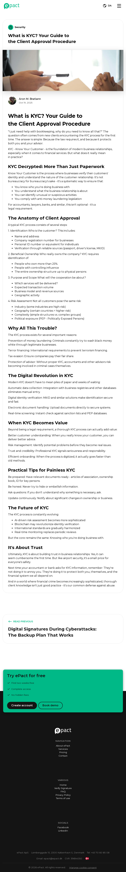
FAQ (63, 791)
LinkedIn (63, 830)
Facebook (63, 827)
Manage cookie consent (83, 867)
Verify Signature (63, 788)
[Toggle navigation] (119, 6)
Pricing (63, 752)
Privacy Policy (63, 795)
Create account (22, 705)
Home (63, 785)
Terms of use (63, 798)
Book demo (50, 705)
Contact (63, 755)
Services (63, 749)
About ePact (63, 745)
